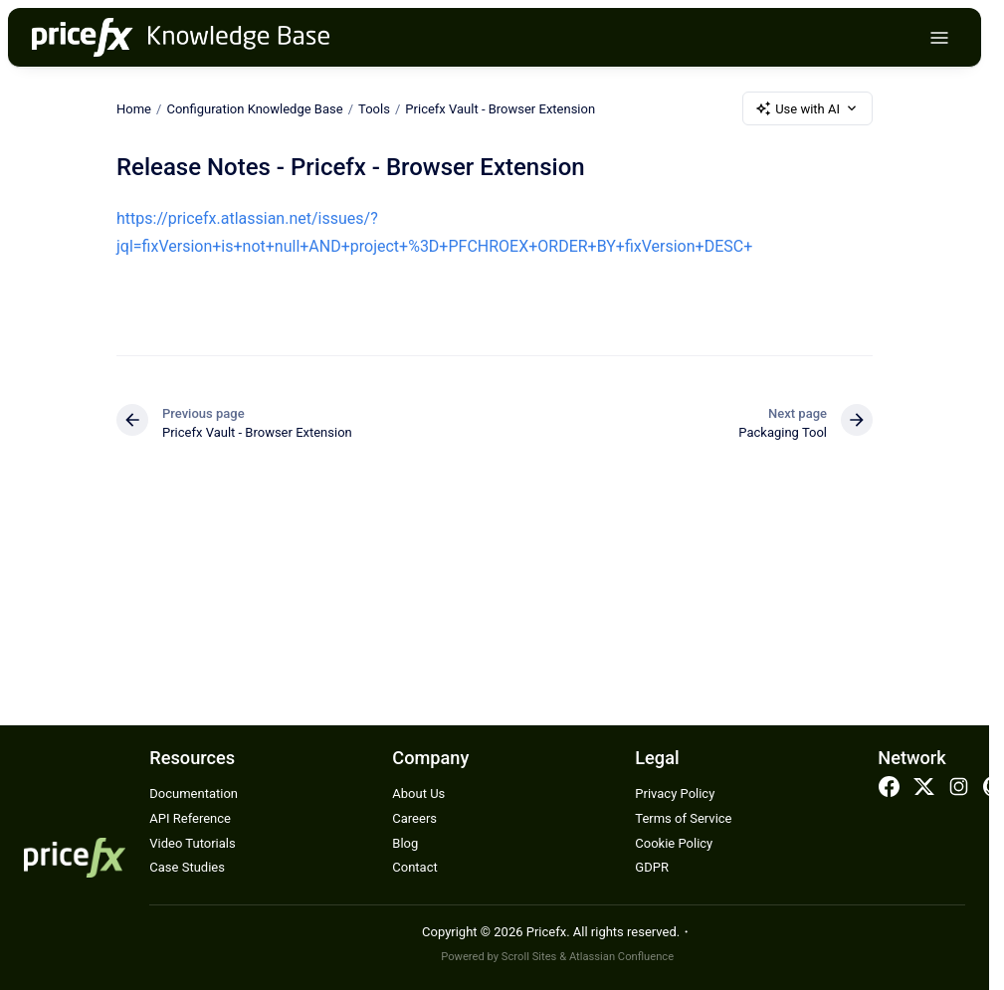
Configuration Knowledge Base (254, 107)
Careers (414, 818)
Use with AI (807, 108)
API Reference (190, 818)
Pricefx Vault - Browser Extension (500, 107)
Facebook (889, 787)
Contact (414, 867)
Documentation (193, 793)
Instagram (959, 787)
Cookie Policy (673, 843)
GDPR (652, 867)
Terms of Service (683, 818)
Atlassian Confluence (621, 956)
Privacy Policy (674, 793)
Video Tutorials (192, 843)
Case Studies (187, 867)
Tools (374, 107)
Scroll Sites (529, 956)
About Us (418, 793)
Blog (405, 843)
